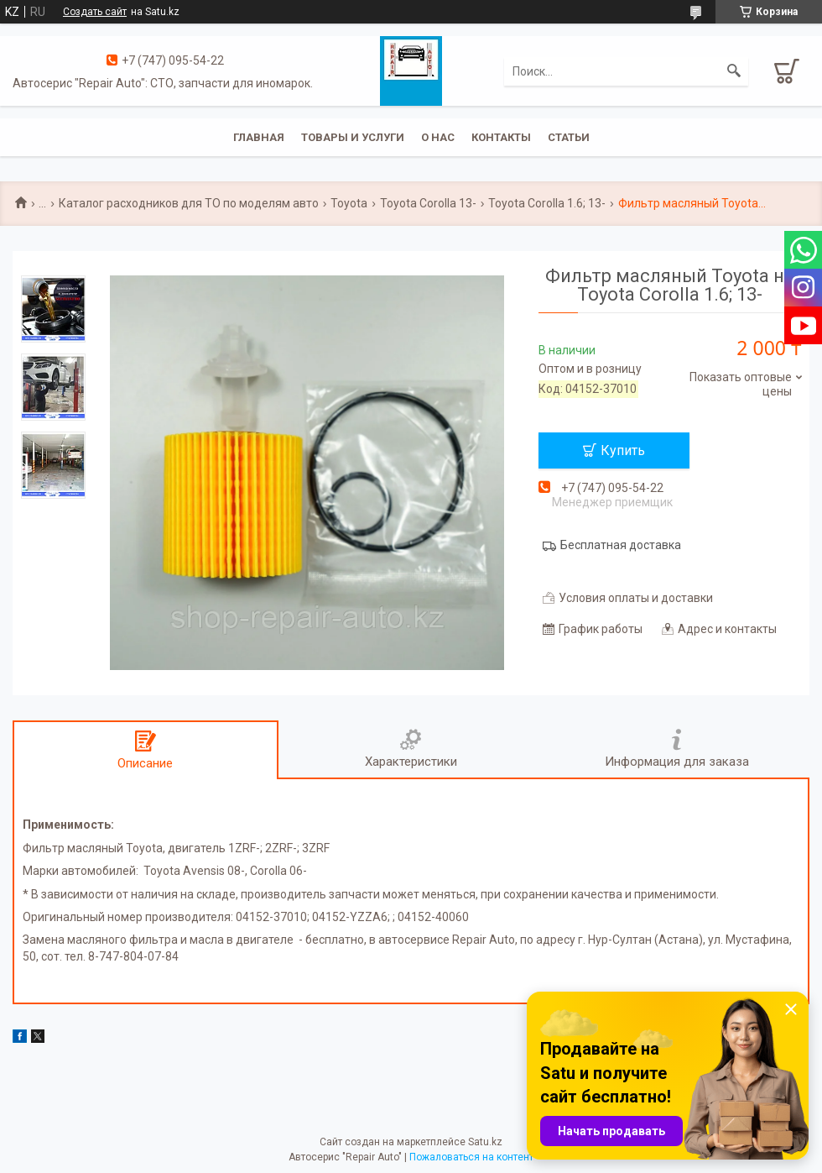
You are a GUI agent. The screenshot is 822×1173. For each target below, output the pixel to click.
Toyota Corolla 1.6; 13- (547, 203)
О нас (438, 137)
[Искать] (734, 71)
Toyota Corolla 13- (428, 203)
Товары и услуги (352, 137)
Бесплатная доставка (620, 545)
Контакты (501, 137)
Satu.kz (485, 1142)
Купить (623, 450)
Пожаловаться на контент (471, 1157)
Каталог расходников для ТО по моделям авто (189, 203)
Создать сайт (95, 12)
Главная (258, 137)
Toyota (348, 203)
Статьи (569, 137)
